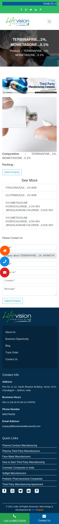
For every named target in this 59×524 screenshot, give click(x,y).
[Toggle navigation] (49, 21)
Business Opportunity (17, 339)
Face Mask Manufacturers (16, 456)
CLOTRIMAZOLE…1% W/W (21, 195)
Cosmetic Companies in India (18, 467)
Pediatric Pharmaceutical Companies (22, 478)
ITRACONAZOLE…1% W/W (21, 187)
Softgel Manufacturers (14, 473)
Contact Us (11, 359)
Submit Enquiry (12, 301)
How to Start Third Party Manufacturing (23, 462)
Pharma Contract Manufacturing (19, 445)
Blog (7, 345)
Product (15, 50)
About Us (10, 332)
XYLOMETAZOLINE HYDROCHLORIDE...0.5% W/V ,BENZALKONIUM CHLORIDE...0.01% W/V (29, 221)
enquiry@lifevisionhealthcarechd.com (21, 426)
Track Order (11, 352)
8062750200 (8, 414)
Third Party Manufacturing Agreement (22, 484)
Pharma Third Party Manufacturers (21, 451)
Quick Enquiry (12, 172)
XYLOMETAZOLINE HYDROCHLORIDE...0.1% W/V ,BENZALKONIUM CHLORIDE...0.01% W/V (29, 206)
